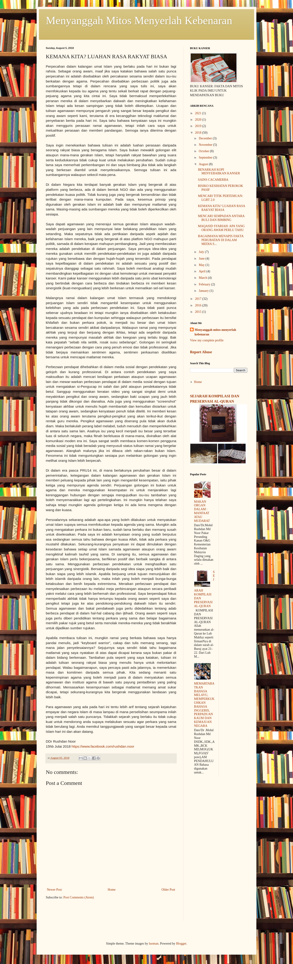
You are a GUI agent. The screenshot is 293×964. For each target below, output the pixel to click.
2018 (198, 132)
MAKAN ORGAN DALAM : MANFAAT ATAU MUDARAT (202, 511)
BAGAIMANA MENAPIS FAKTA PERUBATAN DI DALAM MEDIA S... (221, 240)
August (204, 164)
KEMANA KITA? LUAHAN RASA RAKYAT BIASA (221, 208)
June (202, 258)
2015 (198, 311)
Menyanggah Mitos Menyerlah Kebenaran (139, 20)
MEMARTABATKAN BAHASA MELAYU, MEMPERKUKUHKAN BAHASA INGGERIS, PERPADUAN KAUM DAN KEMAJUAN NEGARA (204, 705)
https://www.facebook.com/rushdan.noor (103, 746)
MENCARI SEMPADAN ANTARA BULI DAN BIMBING (221, 218)
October (204, 151)
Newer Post (54, 889)
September (206, 157)
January (204, 290)
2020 (198, 119)
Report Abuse (201, 352)
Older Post (168, 889)
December (206, 138)
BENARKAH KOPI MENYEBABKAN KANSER (219, 171)
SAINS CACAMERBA (213, 179)
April (202, 271)
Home (112, 889)
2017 (198, 298)
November (206, 144)
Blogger (181, 943)
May (202, 265)
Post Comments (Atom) (78, 897)
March (203, 277)
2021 (198, 113)
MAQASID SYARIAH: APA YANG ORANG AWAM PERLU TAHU (221, 228)
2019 (198, 126)
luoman (153, 943)
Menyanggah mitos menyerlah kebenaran (215, 332)
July (202, 252)
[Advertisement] (218, 852)
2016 (198, 305)
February (205, 284)
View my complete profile (207, 340)
